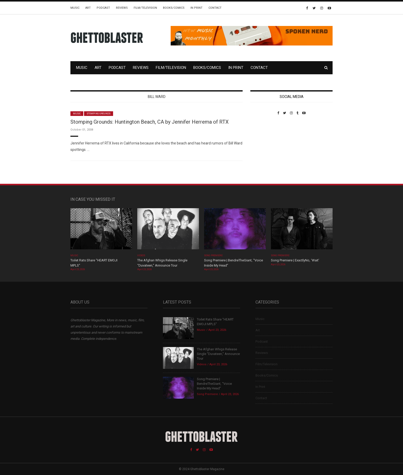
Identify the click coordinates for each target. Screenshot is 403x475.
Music (74, 8)
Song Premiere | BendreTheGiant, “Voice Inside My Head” (214, 383)
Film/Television (145, 8)
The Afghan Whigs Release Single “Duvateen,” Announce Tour (218, 353)
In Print (196, 8)
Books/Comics (174, 8)
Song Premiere (213, 255)
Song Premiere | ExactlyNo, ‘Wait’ (295, 260)
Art (88, 8)
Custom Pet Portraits (265, 150)
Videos (141, 255)
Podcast (103, 8)
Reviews (122, 8)
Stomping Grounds (99, 113)
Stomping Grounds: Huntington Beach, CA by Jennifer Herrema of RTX (149, 122)
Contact (215, 8)
